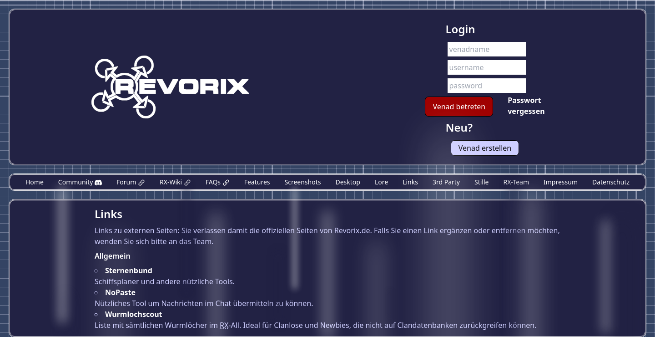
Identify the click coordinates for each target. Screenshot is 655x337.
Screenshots (303, 182)
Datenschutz (611, 182)
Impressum (561, 182)
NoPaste (120, 292)
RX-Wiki (175, 182)
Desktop (347, 182)
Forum (130, 182)
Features (257, 182)
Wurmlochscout (133, 314)
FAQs (218, 182)
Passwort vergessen (526, 105)
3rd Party (446, 182)
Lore (381, 182)
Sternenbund (128, 271)
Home (34, 182)
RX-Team (516, 182)
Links (410, 182)
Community (80, 182)
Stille (481, 182)
